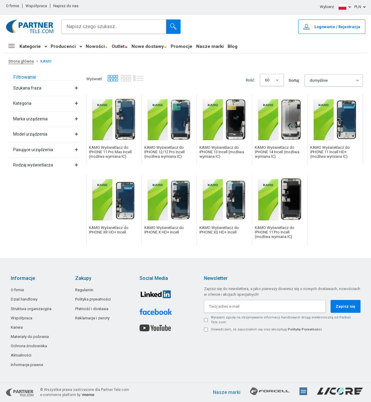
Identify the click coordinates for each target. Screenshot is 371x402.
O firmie (12, 6)
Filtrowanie (24, 77)
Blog (232, 46)
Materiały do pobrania (30, 336)
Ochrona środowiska (29, 346)
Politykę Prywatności (305, 329)
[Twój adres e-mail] (264, 306)
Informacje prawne (27, 364)
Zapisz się (345, 306)
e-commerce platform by (67, 395)
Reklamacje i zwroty (92, 318)
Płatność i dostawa (91, 309)
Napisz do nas (65, 6)
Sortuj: (294, 80)
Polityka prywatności (93, 299)
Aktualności (21, 355)
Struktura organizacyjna (31, 309)
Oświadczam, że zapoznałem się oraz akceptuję (266, 329)
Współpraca (36, 6)
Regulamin (84, 290)
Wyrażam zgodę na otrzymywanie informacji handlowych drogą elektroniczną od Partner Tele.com (281, 319)
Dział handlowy (24, 299)
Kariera (17, 327)
